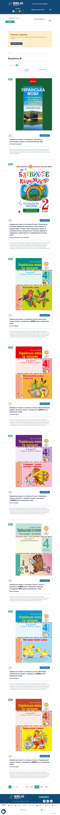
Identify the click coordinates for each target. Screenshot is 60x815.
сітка (12, 65)
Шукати (10, 21)
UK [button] (50, 9)
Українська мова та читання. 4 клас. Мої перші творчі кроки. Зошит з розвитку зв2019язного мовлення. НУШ (27, 674)
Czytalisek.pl (40, 805)
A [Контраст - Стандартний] (13, 11)
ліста (19, 65)
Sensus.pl (48, 805)
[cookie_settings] (3, 811)
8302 (32, 787)
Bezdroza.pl (32, 805)
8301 (27, 787)
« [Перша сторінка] (23, 787)
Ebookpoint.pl (18, 805)
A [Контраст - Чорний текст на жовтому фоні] (19, 11)
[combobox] (38, 19)
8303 (36, 787)
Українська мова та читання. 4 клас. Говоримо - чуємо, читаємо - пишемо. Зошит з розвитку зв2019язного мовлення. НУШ (29, 498)
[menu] (34, 105)
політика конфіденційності (21, 801)
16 (13, 787)
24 (16, 787)
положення (13, 801)
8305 (46, 787)
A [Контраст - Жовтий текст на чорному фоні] (22, 11)
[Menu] (50, 21)
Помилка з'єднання (19, 136)
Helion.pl (11, 805)
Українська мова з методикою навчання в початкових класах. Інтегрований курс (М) (28, 141)
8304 (41, 787)
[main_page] (8, 52)
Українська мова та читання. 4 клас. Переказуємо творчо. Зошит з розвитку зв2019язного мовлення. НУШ (27, 762)
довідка (29, 801)
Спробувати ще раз (16, 43)
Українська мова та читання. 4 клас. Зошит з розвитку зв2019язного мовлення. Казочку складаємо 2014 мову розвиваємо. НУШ (29, 587)
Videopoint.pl (24, 809)
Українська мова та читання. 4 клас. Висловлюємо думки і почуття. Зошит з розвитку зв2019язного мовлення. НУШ (27, 410)
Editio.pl (43, 809)
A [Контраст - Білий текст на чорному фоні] (16, 11)
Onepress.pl (55, 805)
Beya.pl (26, 805)
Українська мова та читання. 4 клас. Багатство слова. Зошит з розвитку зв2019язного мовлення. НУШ (25, 322)
